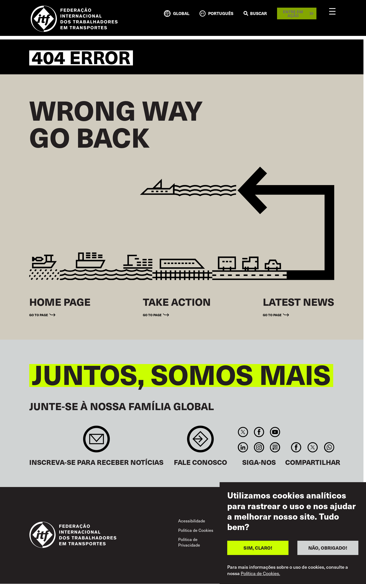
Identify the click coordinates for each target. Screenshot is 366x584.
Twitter (242, 432)
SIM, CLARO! (257, 548)
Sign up (96, 441)
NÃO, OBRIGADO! (327, 548)
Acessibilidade (191, 520)
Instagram (258, 447)
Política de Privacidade (189, 542)
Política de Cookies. (260, 573)
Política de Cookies (195, 530)
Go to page (38, 315)
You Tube (275, 432)
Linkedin (242, 447)
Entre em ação (293, 13)
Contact (200, 441)
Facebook (258, 432)
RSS (275, 447)
